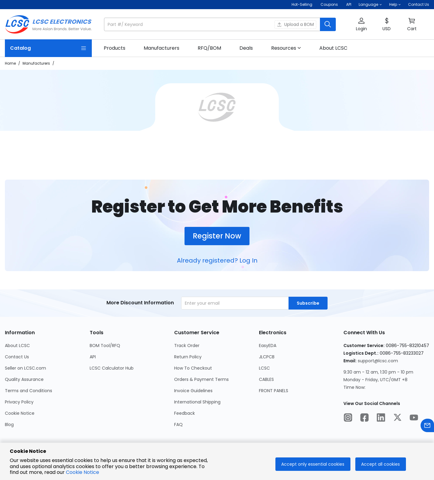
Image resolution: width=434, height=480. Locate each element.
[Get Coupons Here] (329, 4)
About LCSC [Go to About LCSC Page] (17, 345)
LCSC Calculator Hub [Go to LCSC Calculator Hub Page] (112, 368)
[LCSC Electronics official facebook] (364, 418)
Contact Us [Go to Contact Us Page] (17, 357)
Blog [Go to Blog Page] (9, 424)
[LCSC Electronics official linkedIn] (381, 418)
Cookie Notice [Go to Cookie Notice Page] (19, 413)
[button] (370, 4)
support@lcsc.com (378, 361)
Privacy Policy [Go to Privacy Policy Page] (19, 402)
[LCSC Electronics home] (48, 24)
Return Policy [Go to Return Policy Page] (188, 357)
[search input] (212, 24)
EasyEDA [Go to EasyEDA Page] (267, 345)
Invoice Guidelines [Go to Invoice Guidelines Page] (193, 391)
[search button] (328, 24)
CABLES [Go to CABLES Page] (266, 379)
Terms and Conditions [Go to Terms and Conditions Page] (28, 391)
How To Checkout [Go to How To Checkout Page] (193, 368)
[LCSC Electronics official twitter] (397, 418)
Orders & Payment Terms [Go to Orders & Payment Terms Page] (201, 379)
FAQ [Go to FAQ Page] (178, 424)
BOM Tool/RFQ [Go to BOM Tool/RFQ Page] (105, 345)
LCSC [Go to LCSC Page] (264, 368)
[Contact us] (427, 426)
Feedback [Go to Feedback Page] (184, 413)
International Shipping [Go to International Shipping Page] (197, 402)
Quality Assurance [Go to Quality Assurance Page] (24, 379)
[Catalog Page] (48, 48)
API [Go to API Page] (93, 357)
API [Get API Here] (348, 4)
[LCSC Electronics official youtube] (413, 418)
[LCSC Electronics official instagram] (348, 418)
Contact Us (418, 4)
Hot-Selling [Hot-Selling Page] (302, 4)
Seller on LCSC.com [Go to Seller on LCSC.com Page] (25, 368)
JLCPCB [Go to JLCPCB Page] (266, 357)
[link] (114, 48)
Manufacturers (36, 63)
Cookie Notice (82, 472)
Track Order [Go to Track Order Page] (186, 345)
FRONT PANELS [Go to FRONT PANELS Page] (273, 391)
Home (10, 63)
